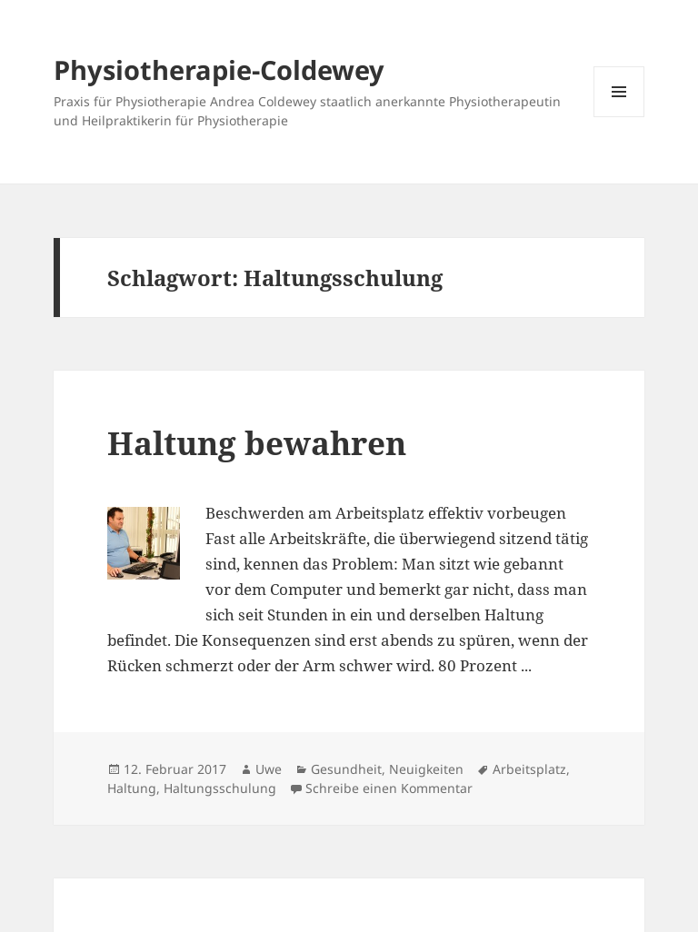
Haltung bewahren (256, 442)
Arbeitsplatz (529, 769)
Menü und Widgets (619, 116)
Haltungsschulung (220, 788)
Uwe (268, 769)
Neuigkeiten (426, 769)
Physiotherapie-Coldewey (219, 69)
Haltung (131, 788)
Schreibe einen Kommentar (389, 788)
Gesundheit (346, 769)
